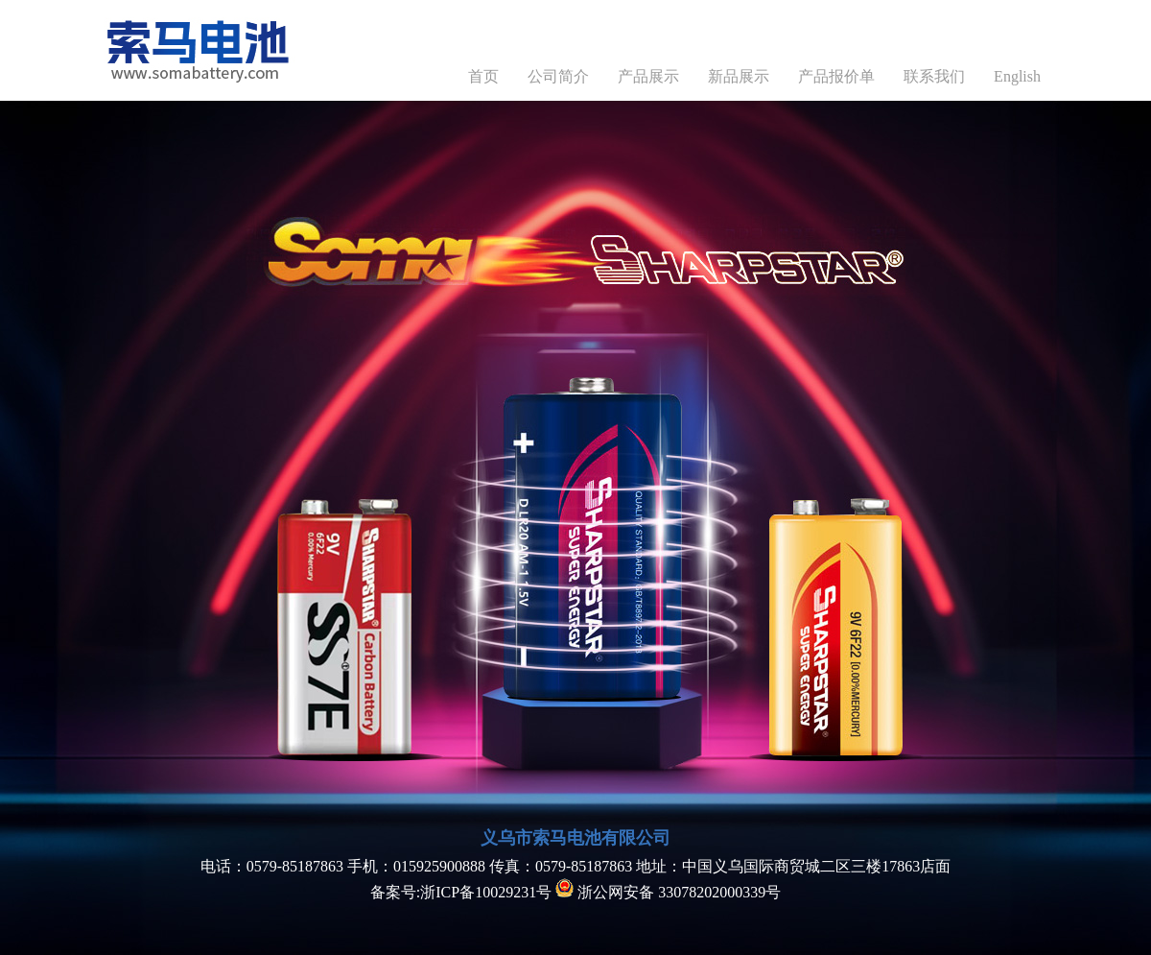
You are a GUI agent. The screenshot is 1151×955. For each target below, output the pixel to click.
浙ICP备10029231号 (486, 892)
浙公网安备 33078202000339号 (668, 892)
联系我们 (934, 76)
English (1017, 76)
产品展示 (648, 76)
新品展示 (738, 76)
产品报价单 (836, 76)
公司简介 (558, 76)
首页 (483, 76)
